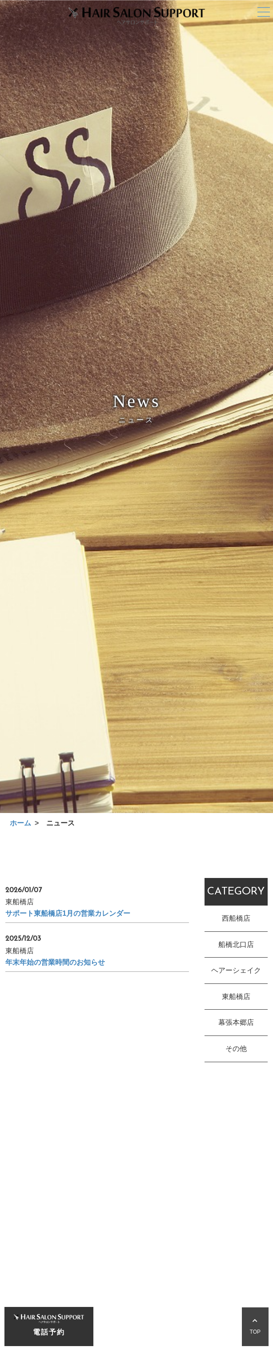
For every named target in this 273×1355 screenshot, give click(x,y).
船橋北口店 (236, 945)
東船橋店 (236, 997)
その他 (236, 1049)
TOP (255, 1326)
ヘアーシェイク (236, 971)
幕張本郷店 (236, 1023)
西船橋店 (236, 919)
